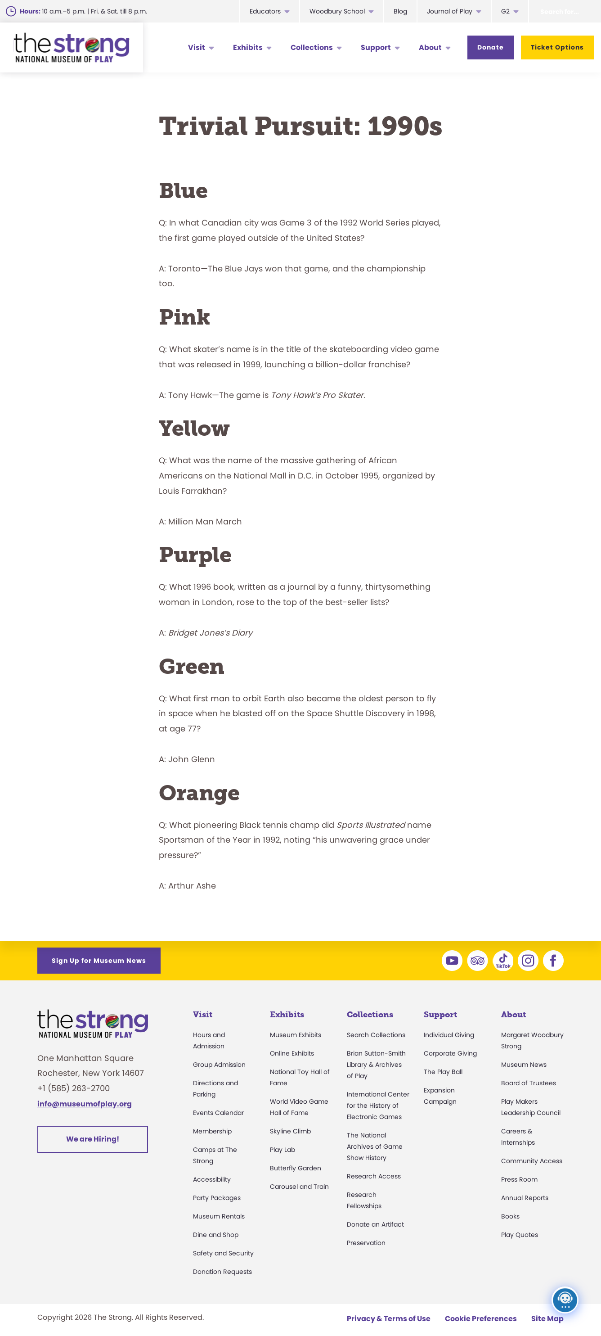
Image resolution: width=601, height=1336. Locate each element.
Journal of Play (449, 11)
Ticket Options (557, 47)
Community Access (531, 1160)
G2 (505, 11)
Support (376, 47)
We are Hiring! (92, 1139)
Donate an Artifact (375, 1224)
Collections (312, 47)
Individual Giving (449, 1034)
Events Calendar (218, 1112)
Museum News (524, 1064)
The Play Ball (443, 1071)
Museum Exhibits (295, 1034)
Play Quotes (519, 1234)
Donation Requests (222, 1271)
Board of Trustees (528, 1083)
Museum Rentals (219, 1216)
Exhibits (248, 47)
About (430, 47)
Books (510, 1216)
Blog (400, 11)
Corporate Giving (450, 1053)
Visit (196, 47)
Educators (265, 11)
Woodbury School (337, 11)
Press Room (519, 1179)
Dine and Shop (215, 1234)
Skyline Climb (290, 1131)
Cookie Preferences (481, 1318)
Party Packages (217, 1197)
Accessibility (212, 1179)
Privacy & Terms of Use (389, 1318)
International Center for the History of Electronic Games (378, 1105)
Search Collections (376, 1034)
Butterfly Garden (295, 1168)
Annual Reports (524, 1197)
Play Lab (282, 1149)
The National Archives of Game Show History (375, 1146)
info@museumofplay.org (84, 1104)
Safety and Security (223, 1253)
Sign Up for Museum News (99, 960)
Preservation (366, 1242)
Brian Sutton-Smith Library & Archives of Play (376, 1064)
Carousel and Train (299, 1186)
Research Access (374, 1176)
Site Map (547, 1318)
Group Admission (219, 1064)
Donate (490, 47)
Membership (212, 1131)
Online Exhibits (292, 1053)
